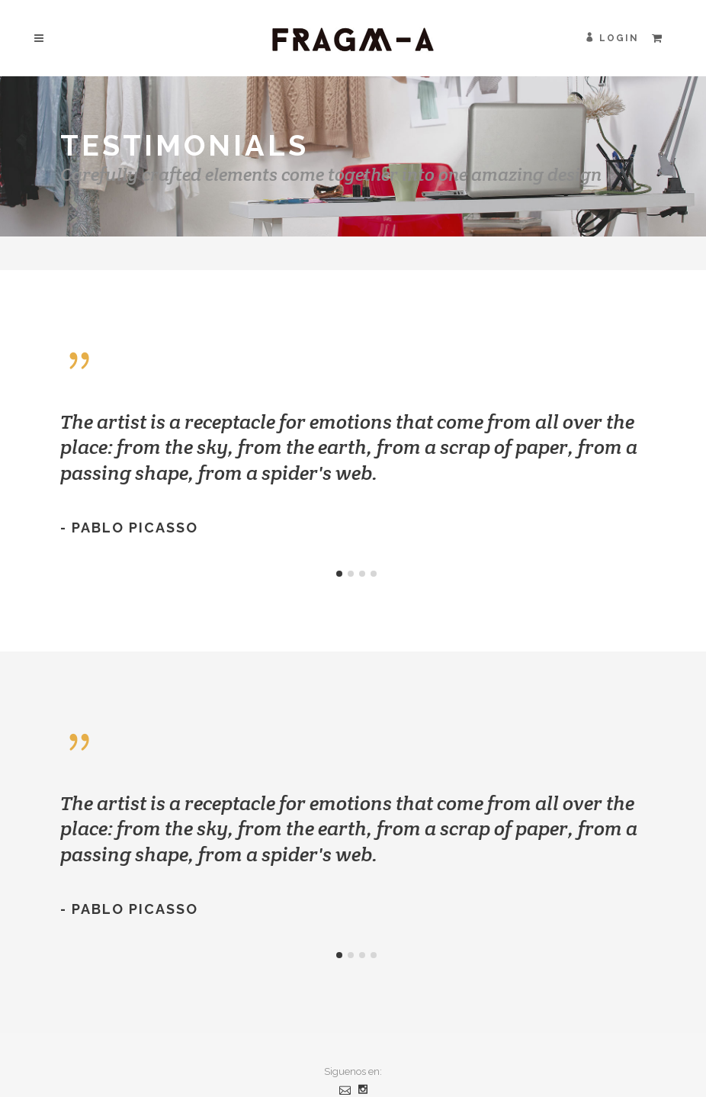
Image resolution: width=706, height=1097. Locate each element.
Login (619, 38)
